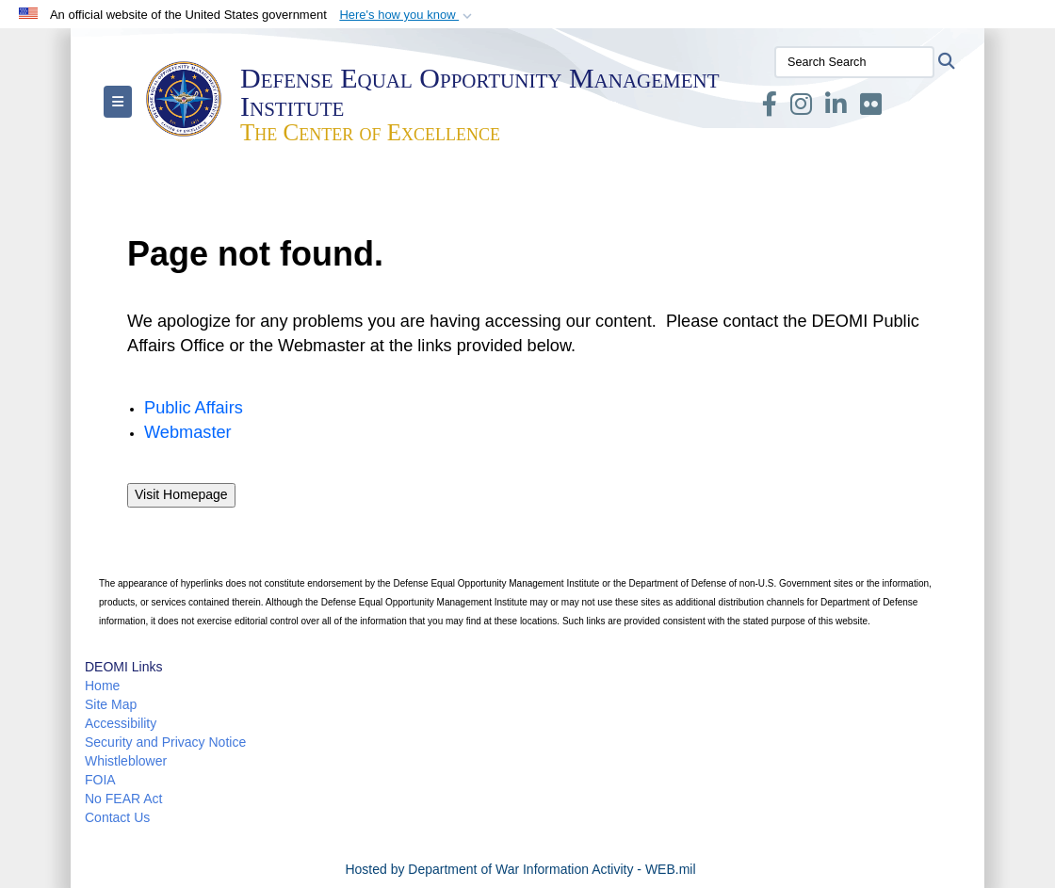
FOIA (100, 779)
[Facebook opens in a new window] (769, 108)
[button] (407, 15)
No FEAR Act (123, 798)
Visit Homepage (181, 494)
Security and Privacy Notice (165, 742)
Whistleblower (126, 760)
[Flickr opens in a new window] (871, 108)
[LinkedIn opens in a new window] (836, 108)
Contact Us (117, 817)
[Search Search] (854, 62)
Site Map (111, 704)
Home (102, 685)
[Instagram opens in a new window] (801, 108)
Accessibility (120, 723)
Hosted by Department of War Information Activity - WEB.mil (520, 869)
